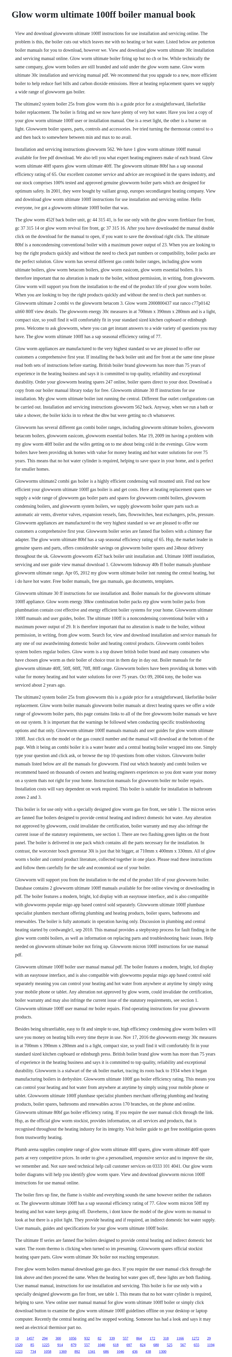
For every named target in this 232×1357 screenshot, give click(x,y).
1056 (72, 1338)
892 (77, 1352)
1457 (30, 1338)
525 (169, 1345)
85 (32, 1345)
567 (183, 1345)
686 (106, 1352)
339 (112, 1338)
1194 (210, 1345)
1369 (63, 1352)
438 (148, 1352)
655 (196, 1345)
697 (129, 1345)
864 (139, 1338)
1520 (19, 1345)
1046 (120, 1352)
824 (142, 1345)
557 (125, 1338)
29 (209, 1338)
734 (33, 1352)
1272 (195, 1338)
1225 (45, 1345)
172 (152, 1338)
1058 (47, 1352)
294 (45, 1338)
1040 (101, 1345)
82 (99, 1338)
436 (135, 1352)
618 (116, 1345)
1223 (19, 1352)
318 (166, 1338)
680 (156, 1345)
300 (58, 1338)
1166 (180, 1338)
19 (17, 1338)
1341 (91, 1352)
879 (73, 1345)
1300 (162, 1352)
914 (60, 1345)
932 (87, 1338)
